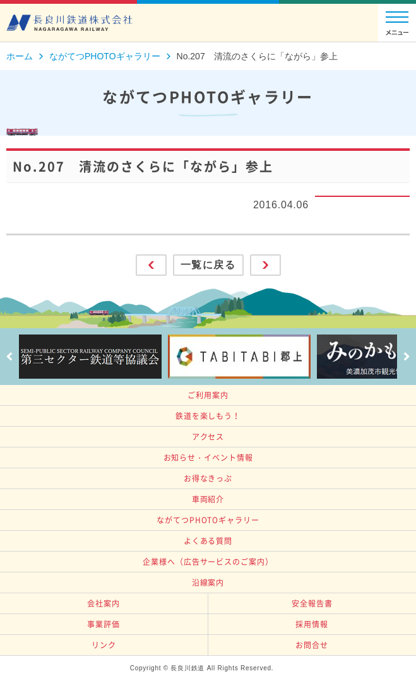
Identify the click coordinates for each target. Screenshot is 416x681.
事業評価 (103, 624)
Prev (9, 356)
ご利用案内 (208, 395)
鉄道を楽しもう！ (208, 416)
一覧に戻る (208, 264)
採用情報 (311, 624)
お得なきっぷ (208, 478)
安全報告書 (312, 603)
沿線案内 (208, 582)
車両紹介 (208, 499)
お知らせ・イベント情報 (208, 457)
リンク (104, 645)
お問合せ (311, 645)
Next (406, 356)
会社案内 (103, 603)
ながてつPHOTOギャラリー (208, 520)
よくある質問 (208, 541)
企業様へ (208, 561)
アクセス (208, 436)
